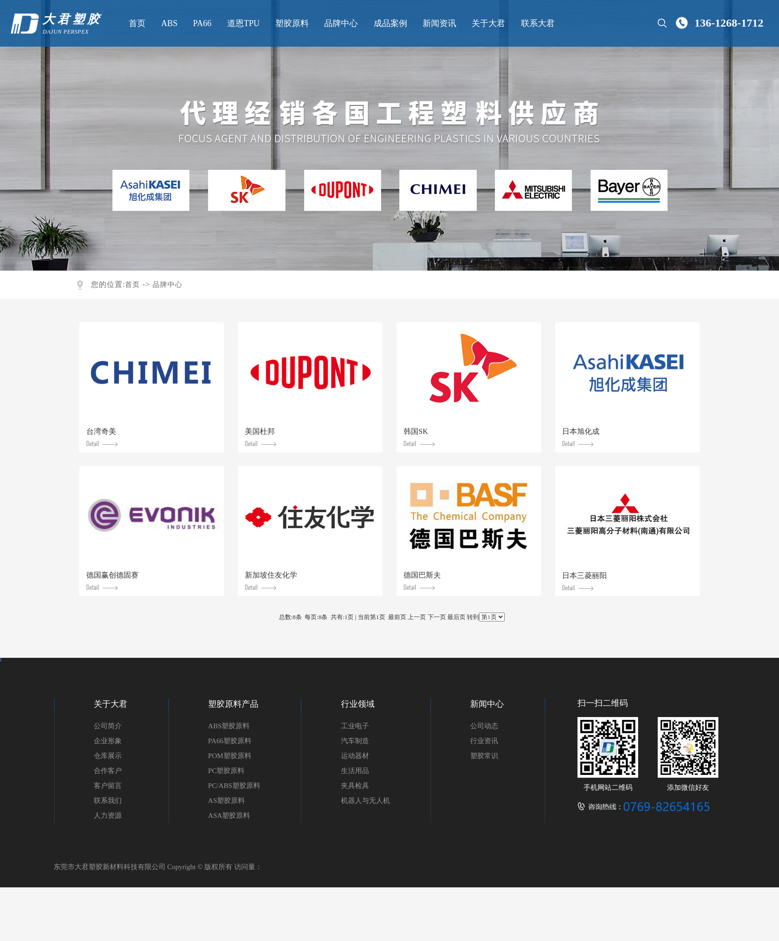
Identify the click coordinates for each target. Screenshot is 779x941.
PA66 (201, 23)
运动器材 (355, 756)
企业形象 (108, 741)
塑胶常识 (484, 756)
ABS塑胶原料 (229, 726)
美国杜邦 (260, 436)
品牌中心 (340, 23)
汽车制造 (355, 741)
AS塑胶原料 (226, 800)
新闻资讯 (438, 23)
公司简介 (108, 726)
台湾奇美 (102, 436)
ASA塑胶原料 (229, 815)
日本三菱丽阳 (584, 581)
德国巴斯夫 (422, 580)
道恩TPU (242, 23)
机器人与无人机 (365, 800)
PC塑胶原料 (226, 770)
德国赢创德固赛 (112, 580)
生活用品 (355, 770)
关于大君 (487, 23)
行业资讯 (484, 741)
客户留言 (108, 785)
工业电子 (355, 726)
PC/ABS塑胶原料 (234, 785)
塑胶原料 (290, 23)
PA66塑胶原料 (229, 741)
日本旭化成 (580, 436)
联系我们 (108, 800)
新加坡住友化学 (271, 580)
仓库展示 (108, 756)
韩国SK (419, 436)
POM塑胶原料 (229, 756)
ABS (168, 23)
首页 (136, 23)
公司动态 (484, 726)
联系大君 (536, 23)
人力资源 (108, 815)
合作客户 (108, 770)
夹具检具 (355, 785)
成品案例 (389, 23)
